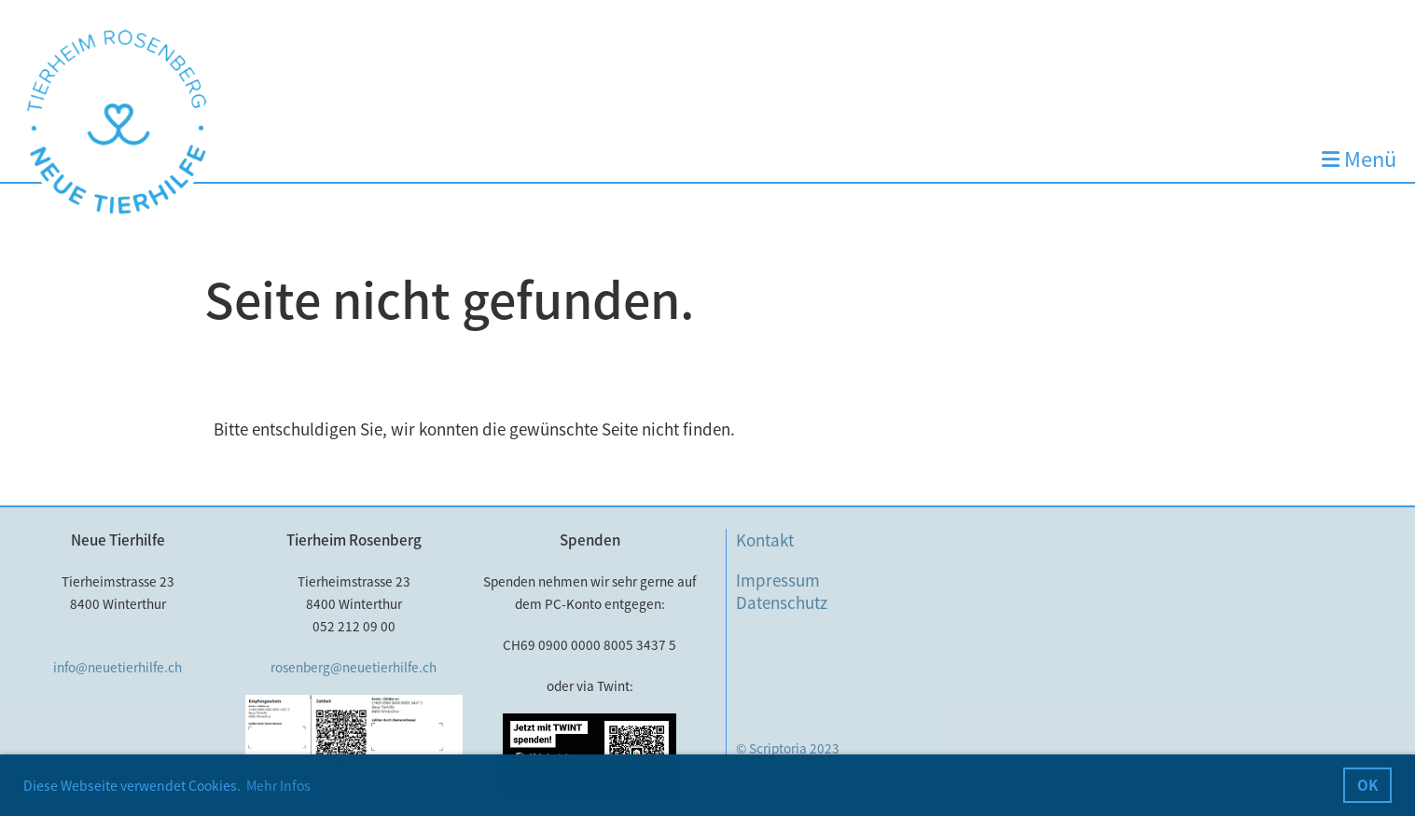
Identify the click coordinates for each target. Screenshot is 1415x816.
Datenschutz (781, 602)
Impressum (778, 579)
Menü (1359, 159)
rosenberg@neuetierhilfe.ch (354, 666)
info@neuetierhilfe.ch (117, 666)
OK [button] (1368, 784)
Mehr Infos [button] (278, 785)
